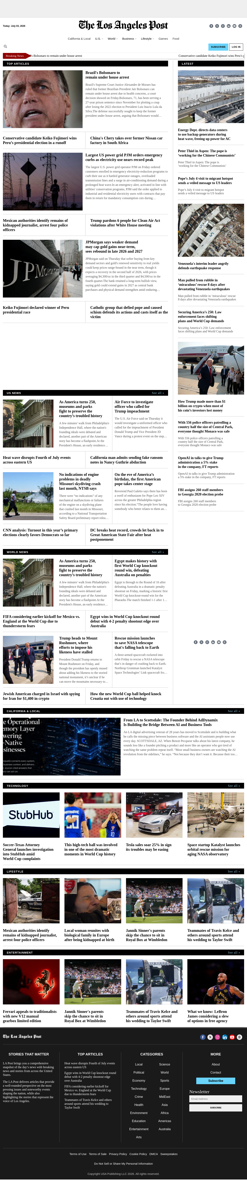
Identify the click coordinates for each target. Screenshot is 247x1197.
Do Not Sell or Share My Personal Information (123, 1163)
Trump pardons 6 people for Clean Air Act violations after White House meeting (125, 222)
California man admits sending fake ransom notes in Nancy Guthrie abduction (126, 459)
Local (138, 1064)
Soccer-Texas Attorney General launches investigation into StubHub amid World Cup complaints (28, 852)
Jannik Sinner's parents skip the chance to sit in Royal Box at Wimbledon (146, 935)
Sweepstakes (169, 1154)
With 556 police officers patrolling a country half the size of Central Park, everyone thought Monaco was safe (205, 427)
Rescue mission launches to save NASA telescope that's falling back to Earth (137, 643)
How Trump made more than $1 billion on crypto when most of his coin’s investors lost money (202, 406)
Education (139, 1121)
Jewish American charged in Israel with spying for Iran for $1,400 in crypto (41, 696)
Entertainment (139, 1129)
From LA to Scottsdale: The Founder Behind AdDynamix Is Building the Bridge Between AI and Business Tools (171, 722)
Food (176, 38)
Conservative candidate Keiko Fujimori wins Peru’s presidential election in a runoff (40, 140)
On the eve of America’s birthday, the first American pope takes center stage (138, 479)
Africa (165, 1113)
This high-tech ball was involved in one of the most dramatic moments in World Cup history (91, 849)
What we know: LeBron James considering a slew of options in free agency (208, 1016)
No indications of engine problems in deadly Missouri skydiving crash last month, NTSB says (80, 481)
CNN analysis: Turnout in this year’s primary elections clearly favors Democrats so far (40, 532)
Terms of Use (77, 1154)
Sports (164, 1080)
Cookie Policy (138, 1154)
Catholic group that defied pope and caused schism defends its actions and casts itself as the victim (129, 312)
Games (163, 38)
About (216, 1064)
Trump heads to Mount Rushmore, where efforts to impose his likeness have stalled (78, 645)
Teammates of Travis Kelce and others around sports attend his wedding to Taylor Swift (213, 935)
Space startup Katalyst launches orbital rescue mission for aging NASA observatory (213, 849)
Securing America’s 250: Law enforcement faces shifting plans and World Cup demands (201, 316)
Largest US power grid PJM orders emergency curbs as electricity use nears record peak (123, 157)
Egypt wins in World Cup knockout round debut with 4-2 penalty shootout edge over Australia (125, 621)
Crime (139, 1096)
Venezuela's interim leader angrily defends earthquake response (203, 266)
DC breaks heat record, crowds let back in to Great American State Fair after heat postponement (127, 535)
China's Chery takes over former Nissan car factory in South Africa (126, 140)
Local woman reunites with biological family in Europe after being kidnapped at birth (89, 935)
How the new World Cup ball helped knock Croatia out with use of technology (125, 696)
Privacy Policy (118, 1154)
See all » (158, 393)
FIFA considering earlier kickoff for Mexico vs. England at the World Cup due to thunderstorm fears (41, 621)
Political (139, 1072)
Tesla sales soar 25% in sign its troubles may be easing (149, 847)
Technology (139, 1088)
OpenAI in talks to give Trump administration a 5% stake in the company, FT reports (200, 462)
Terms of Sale (98, 1154)
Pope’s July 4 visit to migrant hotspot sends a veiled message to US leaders (205, 181)
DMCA (153, 1154)
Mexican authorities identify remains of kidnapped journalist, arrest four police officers (35, 225)
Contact (216, 1072)
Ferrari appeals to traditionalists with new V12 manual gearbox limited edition (30, 1016)
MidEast (164, 1096)
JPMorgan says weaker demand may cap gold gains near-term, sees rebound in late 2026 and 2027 (113, 246)
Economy (138, 1080)
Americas (164, 1121)
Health (138, 1104)
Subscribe (218, 47)
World (165, 1072)
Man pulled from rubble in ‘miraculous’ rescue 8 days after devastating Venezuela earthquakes (204, 284)
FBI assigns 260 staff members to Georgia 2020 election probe (200, 492)
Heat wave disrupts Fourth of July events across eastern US (37, 459)
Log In (236, 47)
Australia (165, 1129)
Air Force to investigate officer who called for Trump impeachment (134, 406)
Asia (165, 1104)
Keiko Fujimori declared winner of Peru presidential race (36, 309)
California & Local (79, 38)
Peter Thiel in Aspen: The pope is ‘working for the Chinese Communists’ (207, 153)
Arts (138, 1137)
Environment (139, 1113)
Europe (165, 1088)
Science (164, 1064)
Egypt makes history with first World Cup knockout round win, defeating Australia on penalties (136, 568)
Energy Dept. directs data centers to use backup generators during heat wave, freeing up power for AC (204, 134)
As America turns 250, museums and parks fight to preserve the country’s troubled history (81, 409)
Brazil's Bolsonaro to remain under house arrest (57, 55)
